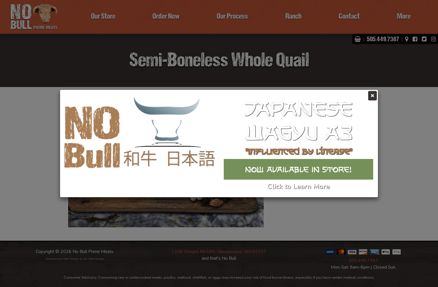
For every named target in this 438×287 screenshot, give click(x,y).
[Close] (372, 95)
